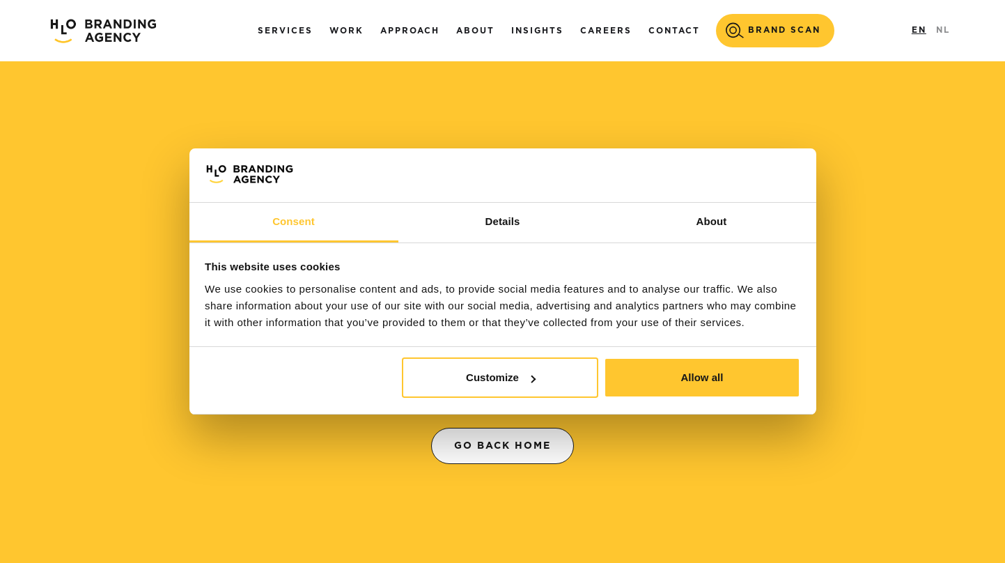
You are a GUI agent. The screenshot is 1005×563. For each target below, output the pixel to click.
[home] (103, 30)
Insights (537, 31)
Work (346, 31)
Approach (409, 31)
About (475, 31)
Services (285, 31)
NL (943, 30)
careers (606, 31)
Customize (501, 377)
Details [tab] (502, 221)
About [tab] (711, 221)
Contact (674, 31)
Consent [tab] (293, 221)
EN (919, 30)
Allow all (702, 377)
